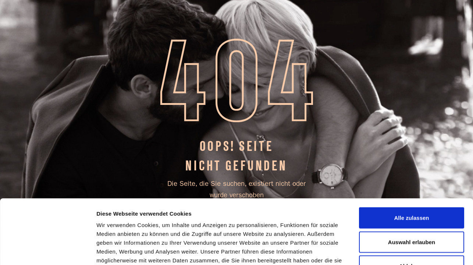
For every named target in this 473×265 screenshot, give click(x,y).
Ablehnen (411, 205)
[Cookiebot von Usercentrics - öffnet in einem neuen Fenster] (47, 250)
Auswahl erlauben (411, 182)
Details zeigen (115, 250)
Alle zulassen (411, 157)
